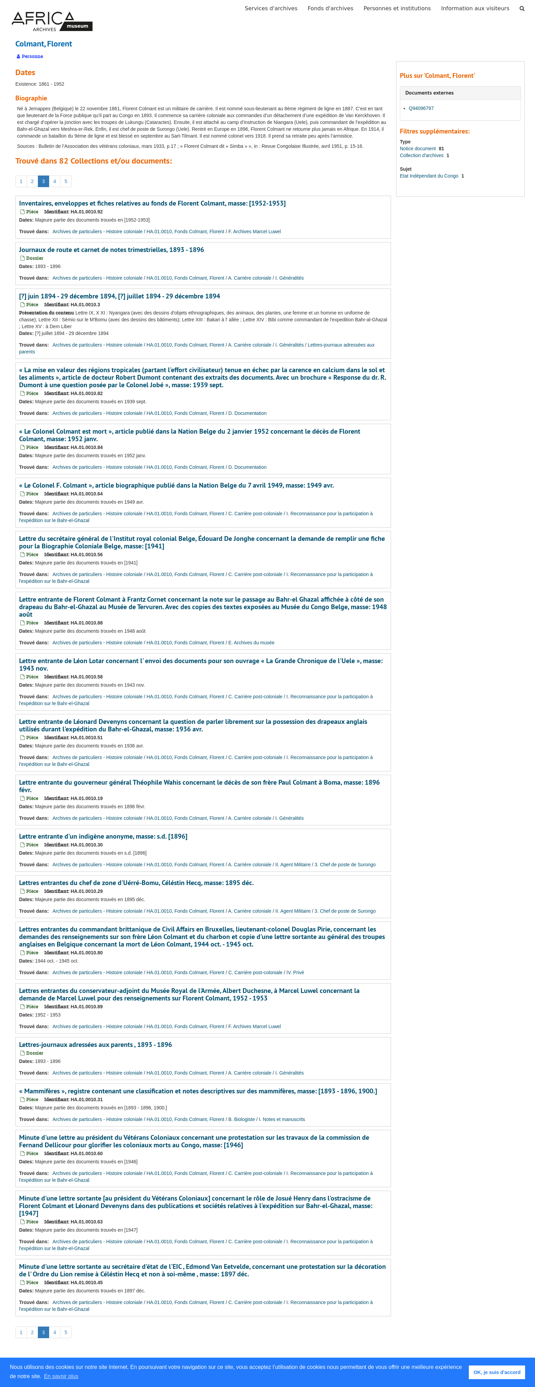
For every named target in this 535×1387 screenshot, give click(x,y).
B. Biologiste (241, 1119)
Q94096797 (421, 108)
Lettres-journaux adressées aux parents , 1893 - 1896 (95, 1044)
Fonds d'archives (330, 8)
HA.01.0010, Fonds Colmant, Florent (185, 231)
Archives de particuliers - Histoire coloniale (98, 231)
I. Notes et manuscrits (282, 1119)
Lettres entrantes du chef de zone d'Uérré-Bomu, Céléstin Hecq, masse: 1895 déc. (136, 882)
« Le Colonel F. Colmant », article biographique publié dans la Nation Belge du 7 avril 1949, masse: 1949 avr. (176, 485)
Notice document (418, 148)
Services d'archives (271, 8)
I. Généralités (289, 278)
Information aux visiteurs (475, 8)
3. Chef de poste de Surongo (345, 864)
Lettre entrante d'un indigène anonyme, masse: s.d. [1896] (103, 836)
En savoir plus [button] (61, 1376)
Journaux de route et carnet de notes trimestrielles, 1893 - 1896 (111, 249)
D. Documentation (247, 413)
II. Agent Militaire (293, 864)
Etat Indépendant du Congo (430, 176)
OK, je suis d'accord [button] (497, 1372)
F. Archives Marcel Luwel (254, 231)
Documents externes (429, 92)
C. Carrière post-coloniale (255, 513)
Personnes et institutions (397, 8)
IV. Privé (295, 972)
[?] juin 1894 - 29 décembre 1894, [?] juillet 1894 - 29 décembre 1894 (119, 296)
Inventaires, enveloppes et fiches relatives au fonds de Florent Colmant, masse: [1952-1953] (152, 203)
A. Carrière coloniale (249, 278)
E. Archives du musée (251, 642)
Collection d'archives (422, 155)
